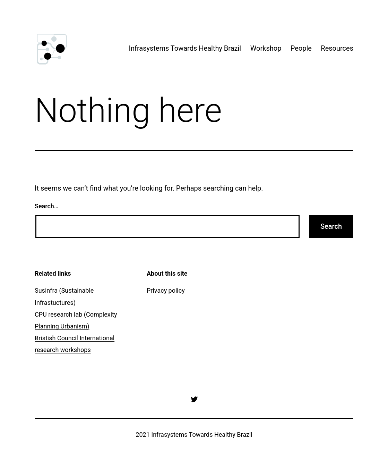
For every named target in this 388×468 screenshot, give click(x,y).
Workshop (266, 48)
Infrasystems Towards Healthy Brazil (185, 48)
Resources (337, 48)
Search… (47, 206)
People (301, 48)
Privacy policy (166, 290)
